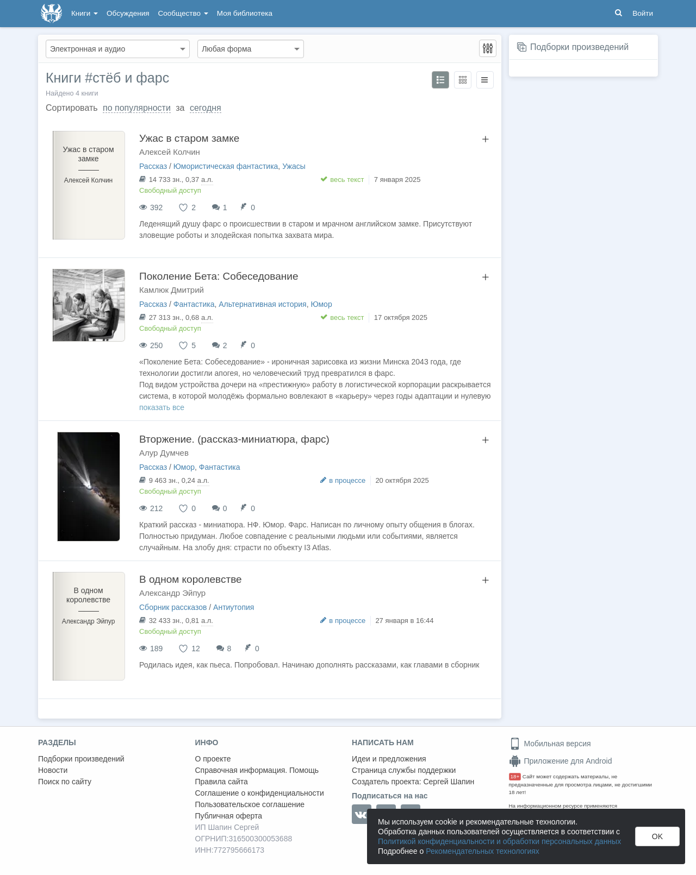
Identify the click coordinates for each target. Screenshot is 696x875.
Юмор (321, 304)
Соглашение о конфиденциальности (259, 793)
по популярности (137, 107)
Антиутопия (233, 607)
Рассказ (153, 166)
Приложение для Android (560, 761)
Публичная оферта (229, 815)
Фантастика (194, 304)
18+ (515, 776)
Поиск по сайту (64, 781)
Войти (642, 13)
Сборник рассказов (173, 607)
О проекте (213, 758)
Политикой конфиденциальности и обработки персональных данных (499, 841)
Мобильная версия (550, 744)
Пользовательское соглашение (250, 804)
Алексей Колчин (169, 151)
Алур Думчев (164, 452)
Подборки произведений (579, 47)
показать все (161, 407)
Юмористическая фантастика (225, 166)
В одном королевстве (190, 579)
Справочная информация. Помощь (257, 770)
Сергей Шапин (448, 781)
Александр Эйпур (172, 592)
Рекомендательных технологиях (482, 851)
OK (657, 836)
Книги (84, 13)
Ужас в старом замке (189, 138)
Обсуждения (128, 13)
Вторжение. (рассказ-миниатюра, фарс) (234, 439)
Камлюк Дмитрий (171, 289)
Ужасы (294, 166)
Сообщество (183, 13)
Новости (52, 770)
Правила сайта (221, 781)
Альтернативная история (262, 304)
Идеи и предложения (389, 758)
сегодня (205, 107)
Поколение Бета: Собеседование (218, 276)
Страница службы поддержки (404, 770)
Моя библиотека (244, 13)
